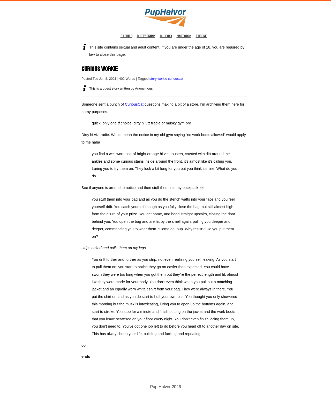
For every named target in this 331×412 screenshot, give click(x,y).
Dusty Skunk (146, 36)
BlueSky (166, 36)
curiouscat (175, 79)
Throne (201, 36)
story (153, 79)
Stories (126, 36)
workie (162, 79)
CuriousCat (134, 104)
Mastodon (184, 36)
